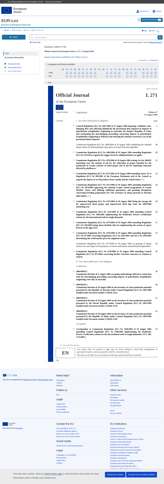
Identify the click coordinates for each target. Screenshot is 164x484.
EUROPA (6, 27)
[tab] (101, 61)
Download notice (12, 64)
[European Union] (9, 420)
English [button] (156, 7)
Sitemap (59, 382)
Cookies (59, 459)
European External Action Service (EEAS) (124, 444)
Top (57, 357)
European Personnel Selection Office (123, 463)
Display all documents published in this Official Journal (65, 54)
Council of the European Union (121, 430)
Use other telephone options (66, 428)
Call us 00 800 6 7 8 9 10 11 (66, 425)
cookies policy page (49, 474)
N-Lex (112, 407)
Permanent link (12, 60)
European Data (115, 391)
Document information (14, 54)
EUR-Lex (9, 17)
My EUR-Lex (142, 7)
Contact (59, 379)
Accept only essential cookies (141, 474)
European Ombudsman (118, 454)
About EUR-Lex (115, 377)
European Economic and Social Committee (125, 446)
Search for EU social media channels (69, 442)
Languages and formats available (60, 61)
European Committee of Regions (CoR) (124, 449)
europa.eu (19, 424)
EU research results (117, 397)
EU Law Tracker (116, 410)
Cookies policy (61, 403)
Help (144, 27)
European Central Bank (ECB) (120, 438)
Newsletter (114, 379)
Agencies (113, 468)
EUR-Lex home (16, 27)
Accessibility (61, 406)
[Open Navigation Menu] (13, 33)
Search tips (35, 39)
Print (152, 27)
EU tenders (114, 394)
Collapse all (153, 57)
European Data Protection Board (121, 460)
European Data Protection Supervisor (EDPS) (126, 457)
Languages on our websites (66, 451)
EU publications (115, 402)
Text (7, 50)
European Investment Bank (120, 452)
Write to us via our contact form (67, 430)
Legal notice (60, 400)
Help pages (60, 377)
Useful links (114, 382)
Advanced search (155, 39)
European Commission (118, 433)
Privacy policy (61, 454)
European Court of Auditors (120, 441)
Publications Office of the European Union (38, 376)
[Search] (160, 34)
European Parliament (117, 425)
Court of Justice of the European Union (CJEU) (126, 436)
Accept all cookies (115, 474)
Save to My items (12, 67)
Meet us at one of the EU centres (68, 433)
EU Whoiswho (115, 399)
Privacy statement (62, 408)
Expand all (143, 57)
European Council (116, 428)
